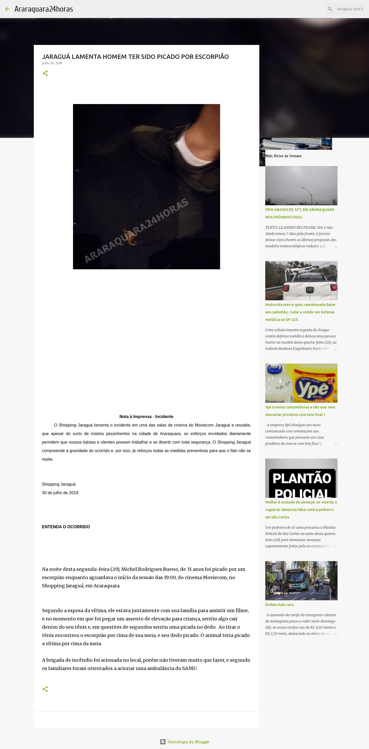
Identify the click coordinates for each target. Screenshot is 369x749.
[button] (45, 73)
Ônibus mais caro (279, 605)
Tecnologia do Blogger (185, 741)
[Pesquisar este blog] (338, 9)
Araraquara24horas (43, 9)
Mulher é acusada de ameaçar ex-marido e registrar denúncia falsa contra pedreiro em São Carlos (301, 509)
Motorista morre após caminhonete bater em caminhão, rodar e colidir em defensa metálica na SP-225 (300, 312)
